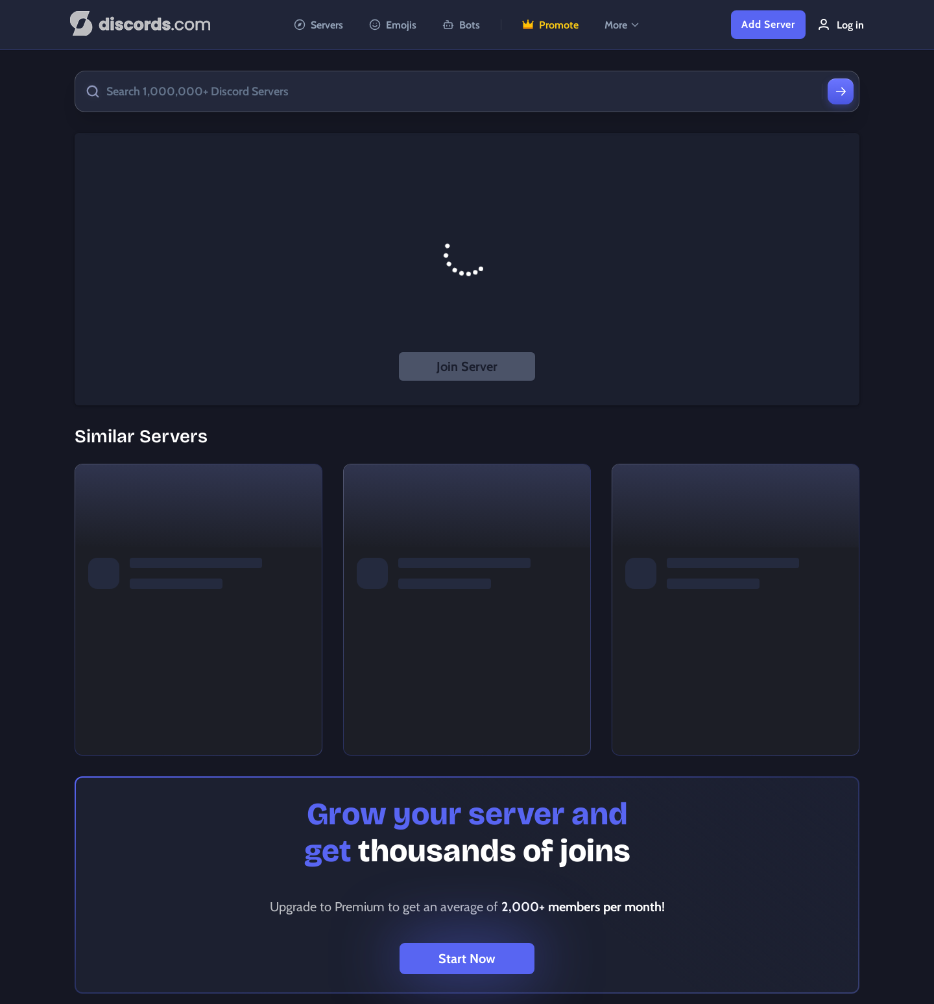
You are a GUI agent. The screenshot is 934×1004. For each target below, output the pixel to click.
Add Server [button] (768, 24)
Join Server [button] (467, 366)
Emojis (392, 25)
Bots (461, 25)
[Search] (841, 91)
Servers (318, 25)
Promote (550, 25)
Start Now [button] (467, 958)
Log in (840, 24)
